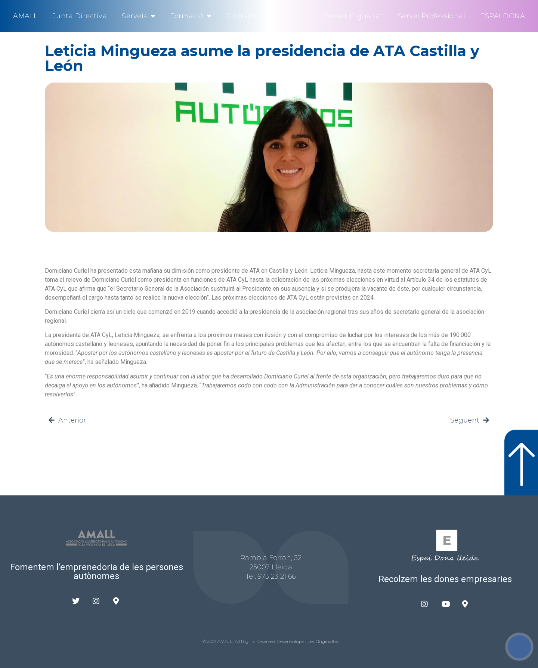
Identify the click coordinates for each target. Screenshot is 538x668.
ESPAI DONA (502, 16)
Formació (190, 16)
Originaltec (327, 641)
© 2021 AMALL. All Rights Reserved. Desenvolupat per (259, 641)
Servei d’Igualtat (354, 16)
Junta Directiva (80, 16)
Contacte (242, 16)
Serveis (138, 16)
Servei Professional (432, 16)
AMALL (25, 16)
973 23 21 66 (277, 576)
